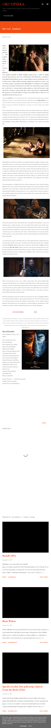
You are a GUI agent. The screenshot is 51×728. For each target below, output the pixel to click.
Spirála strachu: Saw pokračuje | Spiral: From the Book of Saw (22, 688)
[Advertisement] (25, 496)
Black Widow (9, 621)
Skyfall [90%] (9, 555)
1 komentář (12, 577)
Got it (30, 726)
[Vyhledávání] (42, 3)
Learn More (23, 726)
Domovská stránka (8, 16)
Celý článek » (44, 577)
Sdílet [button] (44, 423)
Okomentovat (12, 642)
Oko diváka (13, 4)
